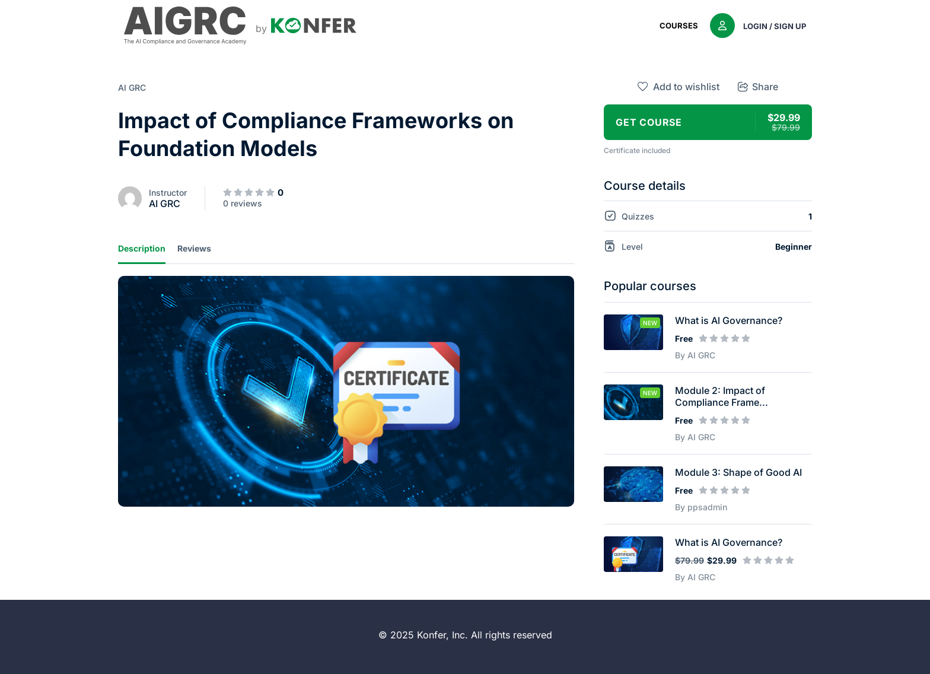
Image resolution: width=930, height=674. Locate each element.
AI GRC (132, 87)
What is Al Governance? (728, 320)
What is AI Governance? (728, 542)
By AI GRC (695, 355)
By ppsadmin (701, 507)
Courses (679, 25)
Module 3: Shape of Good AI (738, 472)
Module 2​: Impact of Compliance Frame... (721, 396)
